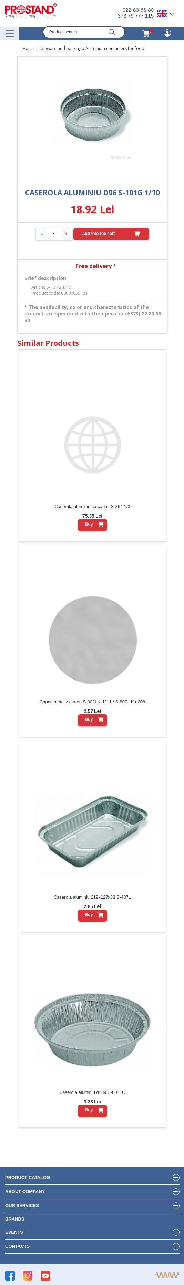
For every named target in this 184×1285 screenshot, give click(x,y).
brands (14, 1219)
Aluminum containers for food (114, 48)
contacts (17, 1246)
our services (22, 1205)
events (14, 1232)
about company (25, 1191)
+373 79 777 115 (134, 16)
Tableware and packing (58, 48)
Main (27, 48)
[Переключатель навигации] (9, 33)
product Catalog (27, 1177)
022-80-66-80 (138, 10)
